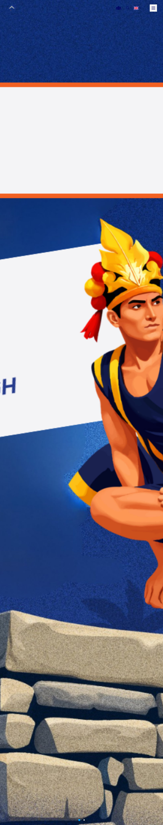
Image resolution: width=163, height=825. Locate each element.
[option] (81, 412)
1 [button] (79, 820)
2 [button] (84, 820)
